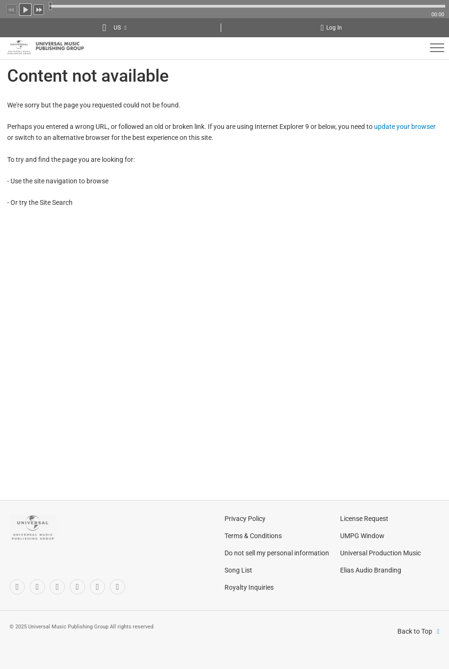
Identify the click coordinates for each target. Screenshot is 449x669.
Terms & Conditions (253, 536)
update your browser (405, 126)
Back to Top (414, 631)
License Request (364, 518)
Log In (334, 27)
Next (39, 8)
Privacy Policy (245, 518)
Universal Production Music (380, 553)
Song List (238, 570)
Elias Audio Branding (370, 570)
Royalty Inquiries (249, 587)
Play (25, 8)
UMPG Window (362, 536)
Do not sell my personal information (276, 553)
